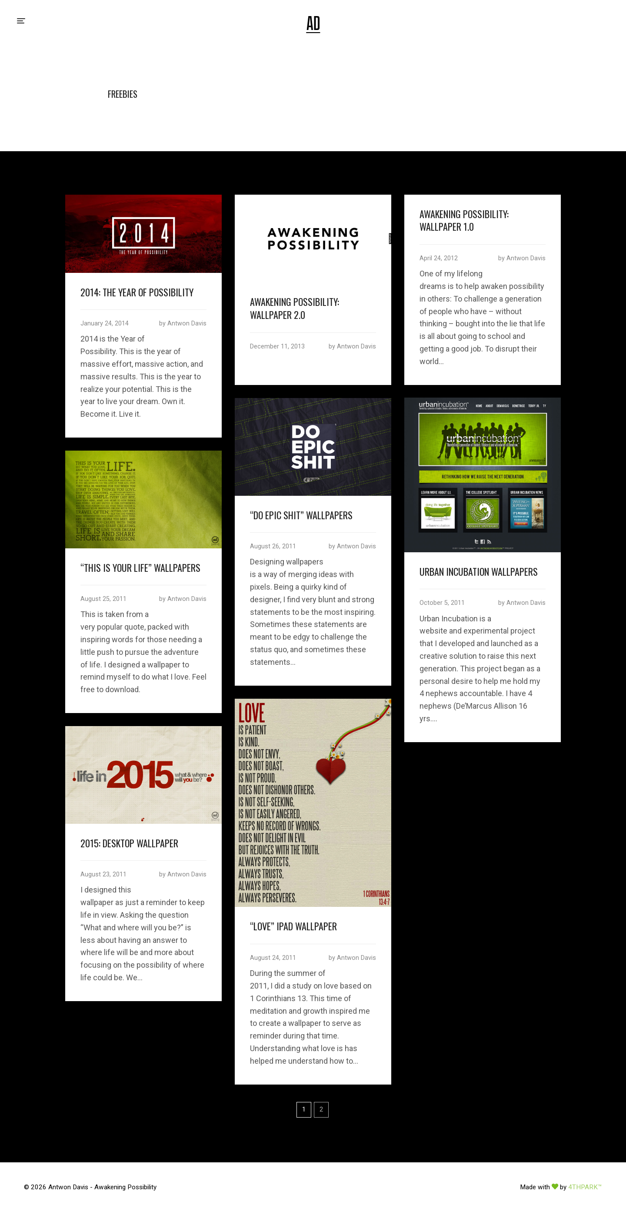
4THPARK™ (585, 1187)
